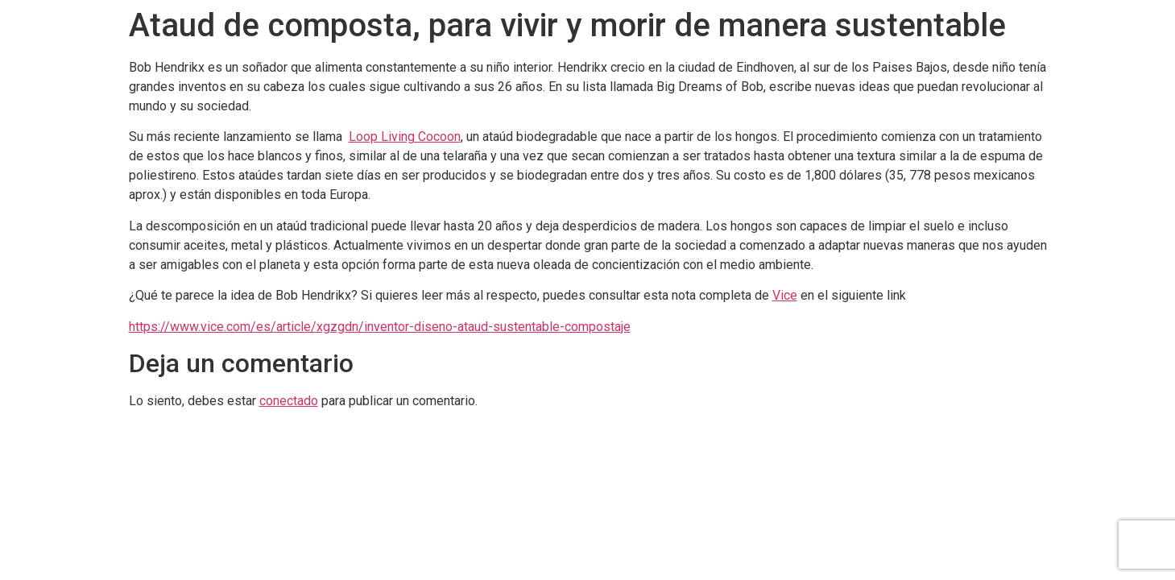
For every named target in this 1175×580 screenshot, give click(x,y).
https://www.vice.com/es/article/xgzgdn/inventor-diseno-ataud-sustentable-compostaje (380, 326)
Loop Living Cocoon (405, 136)
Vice (784, 295)
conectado (288, 400)
